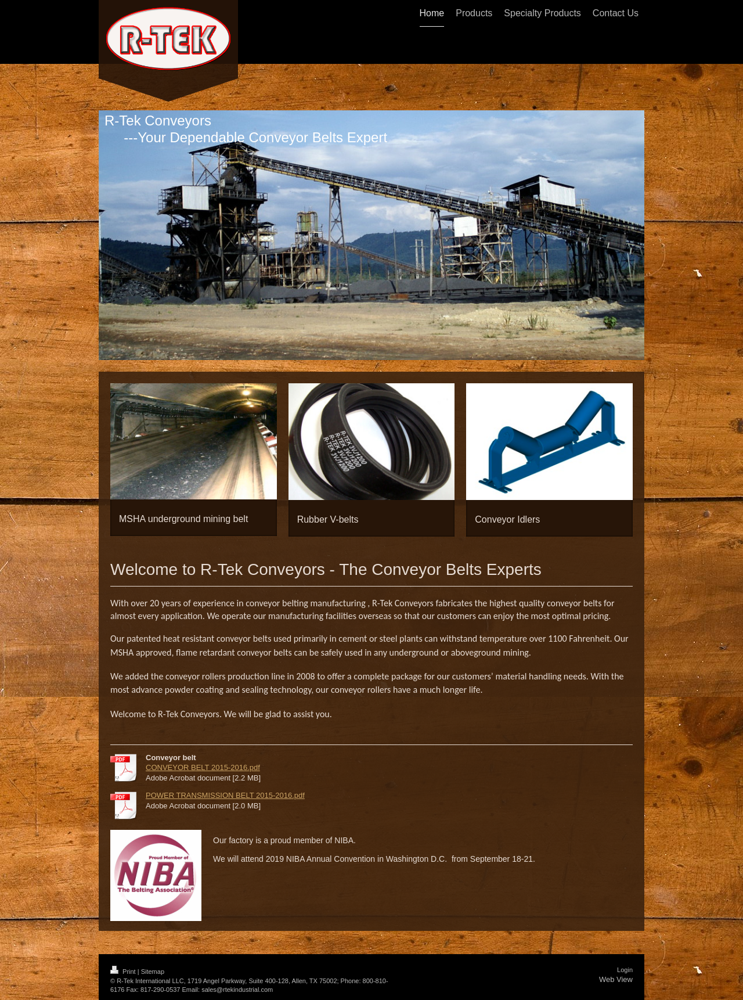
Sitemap (152, 965)
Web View (616, 973)
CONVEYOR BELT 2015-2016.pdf (203, 761)
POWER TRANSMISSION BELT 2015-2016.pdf (225, 789)
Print (124, 965)
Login (625, 964)
